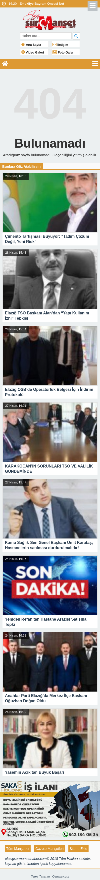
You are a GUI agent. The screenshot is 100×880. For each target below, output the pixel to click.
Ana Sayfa (31, 45)
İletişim (60, 45)
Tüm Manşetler (17, 849)
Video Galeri (32, 52)
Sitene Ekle (78, 849)
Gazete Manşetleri (49, 849)
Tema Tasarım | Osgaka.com (50, 876)
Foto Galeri (63, 52)
